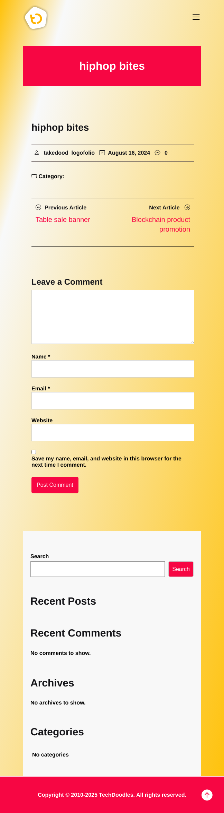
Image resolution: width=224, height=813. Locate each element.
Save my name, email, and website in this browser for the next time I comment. (106, 462)
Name (40, 357)
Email (40, 389)
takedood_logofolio (69, 153)
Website (42, 421)
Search (39, 557)
